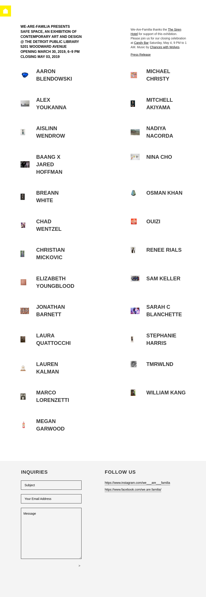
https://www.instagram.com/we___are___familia (137, 482)
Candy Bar (141, 42)
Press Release (141, 54)
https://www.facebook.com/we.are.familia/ (133, 489)
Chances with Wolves (165, 47)
